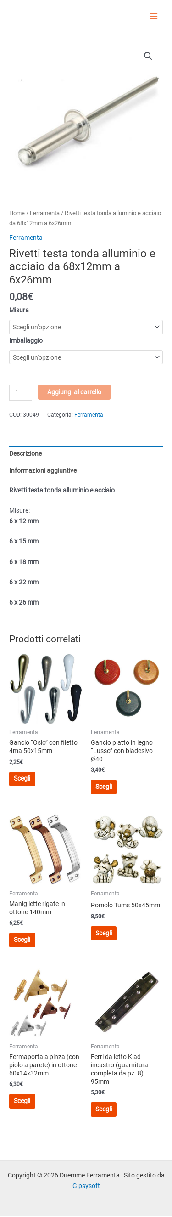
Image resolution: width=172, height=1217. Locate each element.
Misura (19, 310)
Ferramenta (45, 212)
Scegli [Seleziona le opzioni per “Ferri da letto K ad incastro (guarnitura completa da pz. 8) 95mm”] (103, 1109)
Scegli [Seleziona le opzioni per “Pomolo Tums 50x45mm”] (103, 933)
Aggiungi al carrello (74, 392)
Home (17, 212)
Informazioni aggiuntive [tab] (43, 470)
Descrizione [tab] (25, 453)
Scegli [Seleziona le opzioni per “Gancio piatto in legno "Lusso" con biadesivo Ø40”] (103, 786)
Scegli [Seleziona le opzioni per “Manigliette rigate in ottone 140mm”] (22, 939)
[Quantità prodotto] (20, 393)
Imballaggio (26, 340)
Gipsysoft (86, 1185)
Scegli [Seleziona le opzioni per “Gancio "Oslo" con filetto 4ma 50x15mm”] (22, 778)
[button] (148, 56)
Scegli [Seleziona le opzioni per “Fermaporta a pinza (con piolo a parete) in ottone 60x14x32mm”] (22, 1100)
